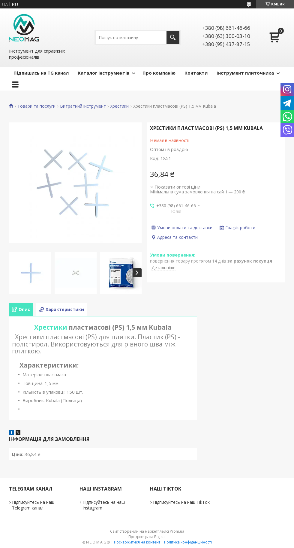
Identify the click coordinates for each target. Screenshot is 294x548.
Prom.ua (177, 531)
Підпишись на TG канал (41, 73)
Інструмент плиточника (245, 73)
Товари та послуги (36, 106)
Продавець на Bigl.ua (147, 536)
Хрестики (119, 106)
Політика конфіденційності (188, 542)
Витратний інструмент (83, 106)
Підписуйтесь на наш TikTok (181, 502)
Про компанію (159, 73)
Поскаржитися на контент (137, 542)
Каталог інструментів (103, 73)
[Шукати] (172, 37)
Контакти (196, 73)
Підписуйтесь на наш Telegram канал (33, 505)
